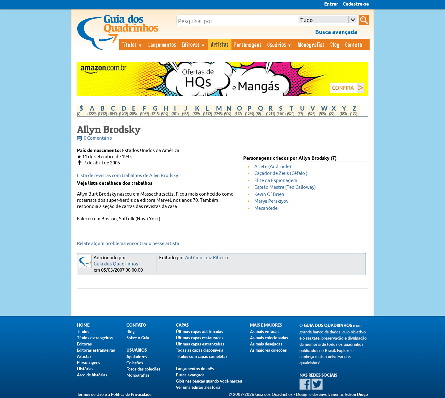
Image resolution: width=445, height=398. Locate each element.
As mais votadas (264, 331)
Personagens (248, 44)
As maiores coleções (268, 350)
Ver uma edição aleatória (198, 387)
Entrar (331, 4)
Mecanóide (266, 208)
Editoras (194, 44)
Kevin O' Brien (269, 194)
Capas (182, 325)
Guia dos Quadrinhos (116, 264)
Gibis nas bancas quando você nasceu (209, 381)
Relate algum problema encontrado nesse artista (128, 244)
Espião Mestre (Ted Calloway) (285, 187)
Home (83, 325)
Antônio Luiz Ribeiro (206, 258)
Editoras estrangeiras (96, 350)
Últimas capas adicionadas (199, 331)
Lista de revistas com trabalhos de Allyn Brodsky (127, 176)
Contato (353, 44)
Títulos (132, 44)
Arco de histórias (92, 374)
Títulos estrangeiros (95, 337)
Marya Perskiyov (271, 201)
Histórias (85, 368)
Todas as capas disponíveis (199, 350)
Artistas (220, 44)
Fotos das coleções (143, 368)
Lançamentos (162, 44)
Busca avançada (190, 374)
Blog (335, 44)
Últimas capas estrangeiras (200, 343)
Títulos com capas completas (201, 356)
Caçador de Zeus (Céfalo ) (280, 173)
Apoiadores (136, 356)
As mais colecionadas (269, 337)
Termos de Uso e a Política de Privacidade (114, 394)
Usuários (279, 44)
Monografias (311, 44)
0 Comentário (98, 138)
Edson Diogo (356, 394)
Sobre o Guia (137, 337)
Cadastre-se (356, 4)
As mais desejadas (266, 343)
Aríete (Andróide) (272, 167)
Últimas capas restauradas (199, 337)
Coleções (134, 362)
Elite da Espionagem (275, 181)
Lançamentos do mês (195, 368)
